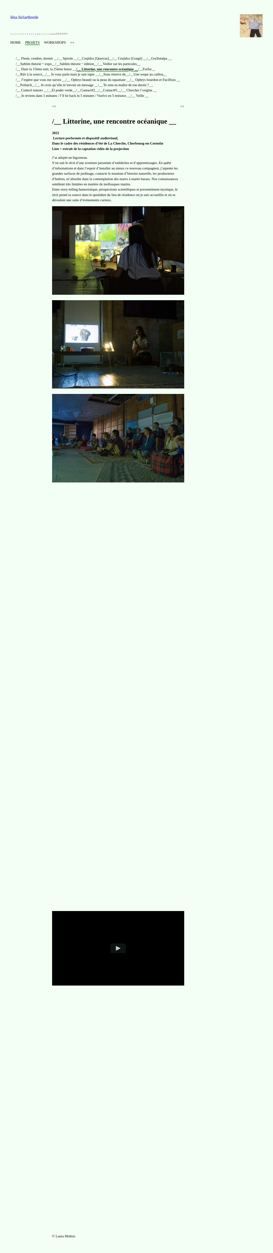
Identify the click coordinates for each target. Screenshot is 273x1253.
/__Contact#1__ (109, 90)
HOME (15, 42)
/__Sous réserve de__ (114, 74)
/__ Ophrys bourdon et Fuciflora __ (155, 80)
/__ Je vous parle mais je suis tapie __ (72, 74)
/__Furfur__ (146, 69)
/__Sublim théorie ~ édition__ (76, 64)
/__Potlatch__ (26, 85)
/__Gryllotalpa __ (159, 58)
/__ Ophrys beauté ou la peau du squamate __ (98, 80)
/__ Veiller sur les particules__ (119, 64)
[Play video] (118, 948)
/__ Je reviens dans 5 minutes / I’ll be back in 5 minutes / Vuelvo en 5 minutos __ (73, 96)
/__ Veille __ (140, 96)
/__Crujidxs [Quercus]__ (94, 58)
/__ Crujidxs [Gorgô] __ (129, 58)
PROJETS (32, 42)
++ (72, 42)
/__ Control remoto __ (31, 90)
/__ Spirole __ (67, 58)
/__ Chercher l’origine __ (139, 90)
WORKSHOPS (55, 42)
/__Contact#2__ (87, 90)
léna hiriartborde (24, 17)
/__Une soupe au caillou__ (148, 74)
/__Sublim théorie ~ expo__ (35, 64)
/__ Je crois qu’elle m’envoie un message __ (66, 85)
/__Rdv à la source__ (31, 74)
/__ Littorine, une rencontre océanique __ (107, 69)
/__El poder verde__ (61, 90)
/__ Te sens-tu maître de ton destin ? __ (125, 85)
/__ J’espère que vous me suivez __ (41, 80)
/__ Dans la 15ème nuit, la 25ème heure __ (46, 69)
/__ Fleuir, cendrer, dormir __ (37, 58)
